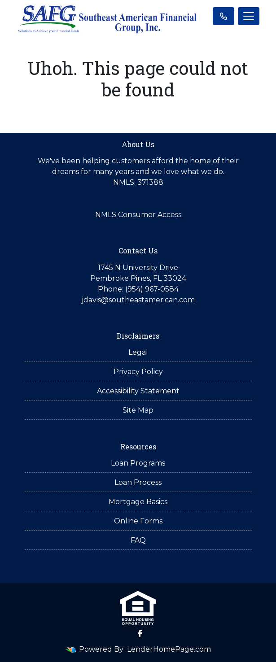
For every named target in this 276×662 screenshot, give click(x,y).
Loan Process (138, 482)
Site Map (138, 410)
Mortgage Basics (138, 501)
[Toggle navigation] (248, 16)
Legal (138, 352)
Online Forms (138, 521)
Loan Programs (138, 463)
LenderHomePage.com (169, 649)
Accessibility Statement (138, 391)
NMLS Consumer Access (138, 214)
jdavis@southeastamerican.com (138, 300)
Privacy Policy (138, 371)
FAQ (138, 540)
